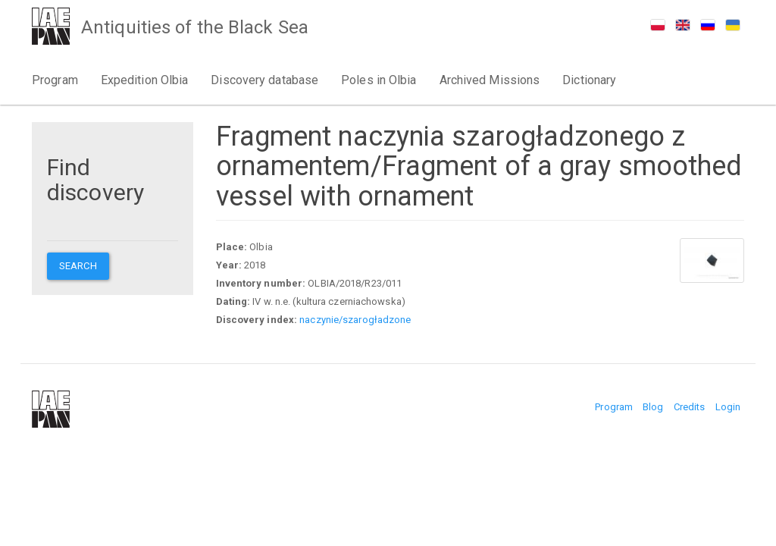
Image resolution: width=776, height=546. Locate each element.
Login (728, 407)
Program (55, 80)
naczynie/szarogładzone (355, 319)
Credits (690, 407)
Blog (653, 407)
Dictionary (589, 80)
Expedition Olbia (145, 80)
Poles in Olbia (378, 80)
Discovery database (264, 80)
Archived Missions (490, 80)
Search (78, 265)
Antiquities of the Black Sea (194, 27)
